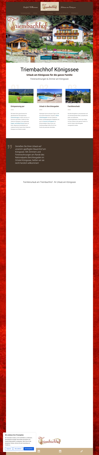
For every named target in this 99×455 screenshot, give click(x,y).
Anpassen (8, 448)
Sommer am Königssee (48, 121)
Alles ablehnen (18, 448)
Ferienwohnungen (15, 117)
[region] (19, 442)
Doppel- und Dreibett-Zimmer (17, 123)
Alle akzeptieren (28, 448)
